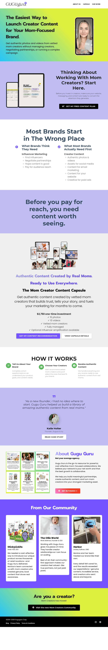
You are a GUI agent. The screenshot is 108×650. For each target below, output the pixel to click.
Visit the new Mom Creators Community (54, 607)
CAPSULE (86, 4)
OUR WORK (96, 4)
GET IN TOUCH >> (67, 491)
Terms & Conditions (28, 623)
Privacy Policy (15, 623)
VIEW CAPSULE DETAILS (77, 336)
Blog (7, 623)
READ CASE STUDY (54, 437)
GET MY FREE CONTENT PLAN (78, 106)
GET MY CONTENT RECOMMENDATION (38, 336)
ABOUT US (76, 4)
